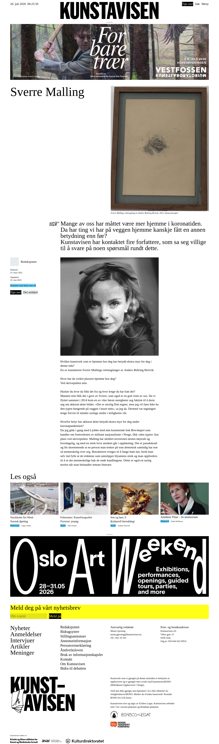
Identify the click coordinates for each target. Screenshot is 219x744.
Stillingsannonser (73, 636)
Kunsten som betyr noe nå (23, 285)
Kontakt (66, 659)
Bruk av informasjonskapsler (81, 655)
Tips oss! (187, 4)
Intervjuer (22, 640)
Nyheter (20, 628)
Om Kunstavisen (72, 664)
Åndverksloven (71, 650)
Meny (205, 4)
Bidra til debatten (73, 668)
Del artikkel (30, 292)
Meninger (22, 653)
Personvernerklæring (75, 645)
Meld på (55, 616)
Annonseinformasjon (75, 641)
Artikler (20, 646)
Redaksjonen (69, 627)
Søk (197, 4)
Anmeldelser (26, 634)
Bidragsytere (69, 632)
